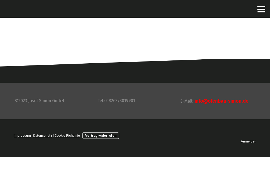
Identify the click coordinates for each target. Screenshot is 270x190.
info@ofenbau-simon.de (221, 101)
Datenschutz (42, 135)
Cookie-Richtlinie (67, 135)
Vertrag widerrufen (100, 135)
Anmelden (248, 141)
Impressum (22, 135)
